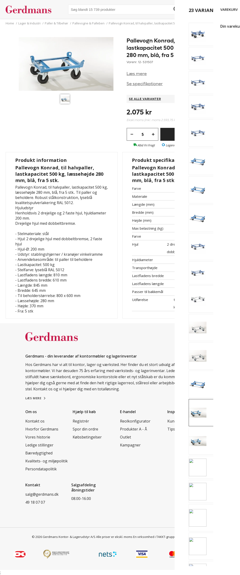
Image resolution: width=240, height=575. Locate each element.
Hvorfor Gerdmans (41, 429)
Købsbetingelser (87, 437)
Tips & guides (179, 429)
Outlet (125, 437)
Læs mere (137, 73)
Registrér (81, 421)
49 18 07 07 (35, 502)
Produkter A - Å (133, 429)
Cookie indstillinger (192, 537)
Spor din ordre (85, 429)
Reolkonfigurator (135, 421)
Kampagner (130, 445)
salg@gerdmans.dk (42, 494)
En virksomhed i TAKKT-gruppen (155, 537)
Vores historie (37, 437)
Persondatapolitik (41, 469)
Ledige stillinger (39, 445)
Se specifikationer (145, 84)
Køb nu (191, 134)
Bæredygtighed (38, 453)
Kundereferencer (182, 421)
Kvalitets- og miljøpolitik (46, 461)
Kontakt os (35, 421)
